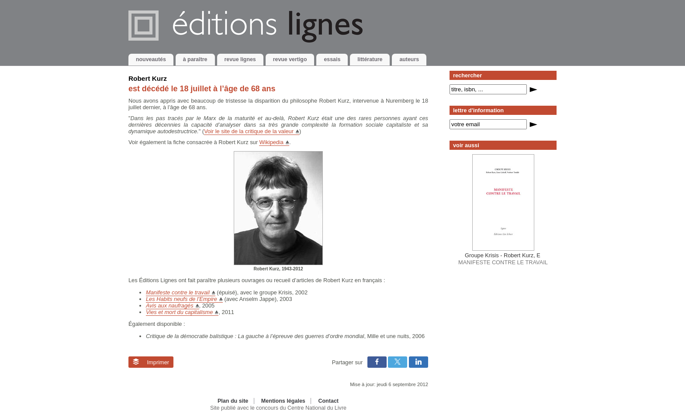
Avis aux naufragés (170, 305)
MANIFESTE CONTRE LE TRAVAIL (503, 258)
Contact (328, 401)
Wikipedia (271, 142)
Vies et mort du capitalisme (179, 312)
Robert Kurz (147, 78)
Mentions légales (283, 401)
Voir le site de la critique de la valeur (249, 131)
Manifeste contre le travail (178, 292)
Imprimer (151, 362)
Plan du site (233, 401)
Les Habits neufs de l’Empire (181, 299)
